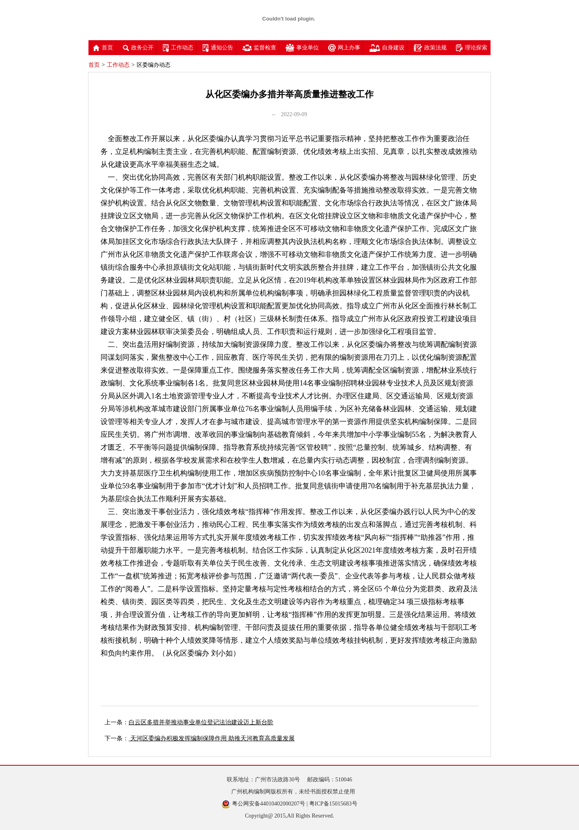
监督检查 (259, 48)
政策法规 (430, 48)
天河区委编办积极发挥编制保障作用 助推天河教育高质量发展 (212, 738)
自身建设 (387, 48)
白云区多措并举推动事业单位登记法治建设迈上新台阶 (201, 722)
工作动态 (178, 48)
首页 (103, 48)
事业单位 (302, 48)
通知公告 (218, 48)
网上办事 (344, 48)
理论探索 (471, 48)
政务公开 (138, 48)
